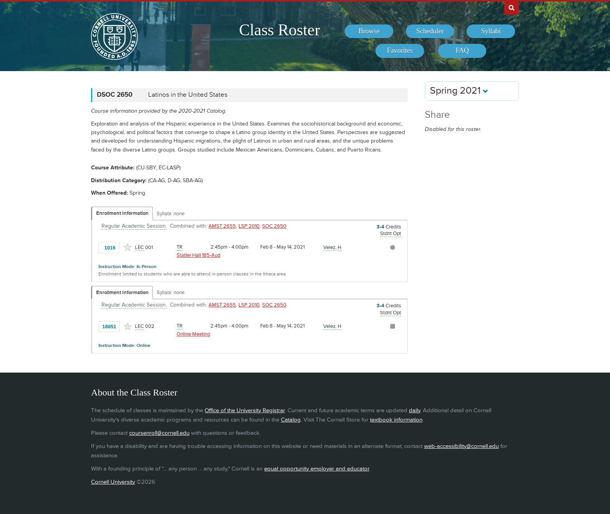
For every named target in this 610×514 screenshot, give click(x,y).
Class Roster (279, 30)
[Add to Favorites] (127, 247)
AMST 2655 (222, 226)
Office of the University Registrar (245, 410)
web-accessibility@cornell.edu (461, 446)
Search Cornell (511, 7)
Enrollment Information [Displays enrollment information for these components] (122, 213)
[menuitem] (369, 31)
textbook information (396, 419)
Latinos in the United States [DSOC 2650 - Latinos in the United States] (188, 95)
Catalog (291, 419)
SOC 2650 (274, 226)
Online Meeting (193, 334)
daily (414, 410)
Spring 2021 (459, 91)
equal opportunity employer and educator (316, 468)
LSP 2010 (248, 226)
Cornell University (113, 482)
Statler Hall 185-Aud (198, 255)
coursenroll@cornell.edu (159, 433)
